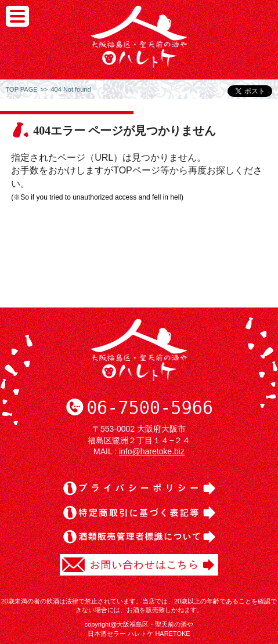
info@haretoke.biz (152, 451)
